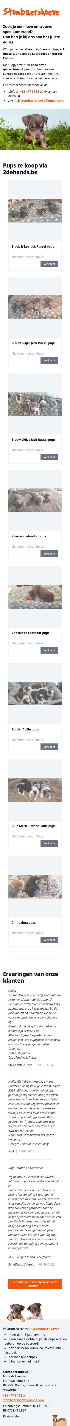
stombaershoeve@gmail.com (42, 100)
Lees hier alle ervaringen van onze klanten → (35, 1283)
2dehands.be (20, 172)
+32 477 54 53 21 (31, 92)
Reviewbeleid (12, 1416)
